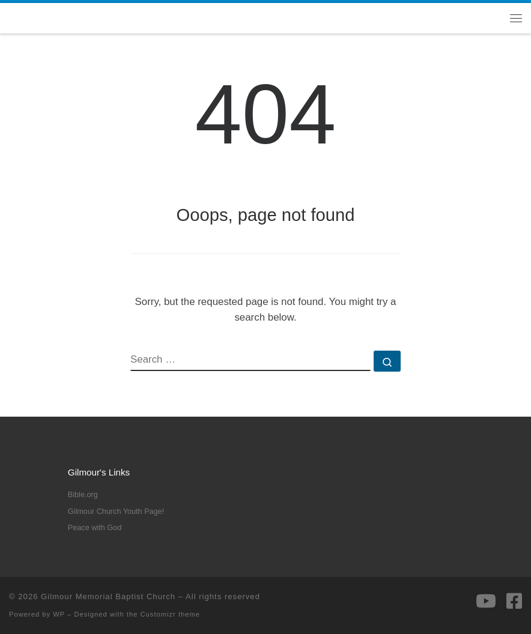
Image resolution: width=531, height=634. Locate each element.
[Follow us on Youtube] (486, 601)
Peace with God (94, 528)
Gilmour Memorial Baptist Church (108, 596)
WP (59, 614)
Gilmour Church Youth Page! (116, 511)
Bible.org (83, 495)
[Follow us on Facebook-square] (514, 601)
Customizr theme (171, 614)
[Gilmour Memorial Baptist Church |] (9, 18)
